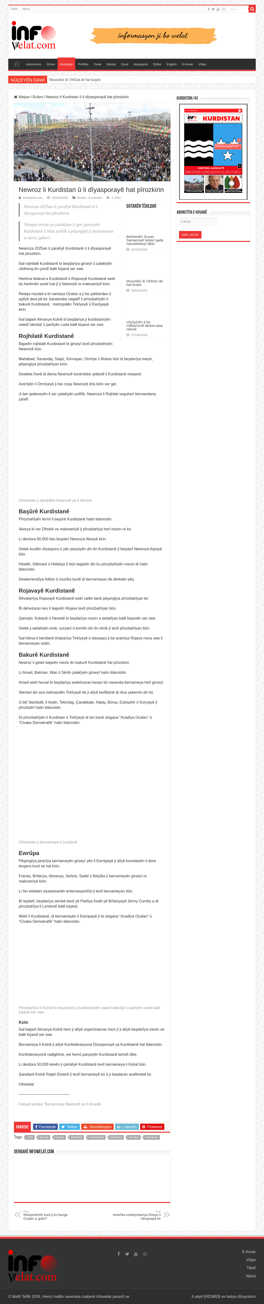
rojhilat (152, 1137)
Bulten (38, 97)
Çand (124, 64)
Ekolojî (111, 64)
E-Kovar (187, 64)
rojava (134, 1137)
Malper (22, 97)
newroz (116, 1137)
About (26, 9)
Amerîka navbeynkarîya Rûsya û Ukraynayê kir (136, 1215)
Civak (97, 64)
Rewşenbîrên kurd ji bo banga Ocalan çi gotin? (47, 1215)
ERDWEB (212, 1297)
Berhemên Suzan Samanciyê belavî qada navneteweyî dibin (144, 240)
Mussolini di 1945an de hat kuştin (74, 80)
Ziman (51, 64)
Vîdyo (202, 64)
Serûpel (17, 64)
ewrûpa (76, 1137)
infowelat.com (33, 198)
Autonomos (33, 64)
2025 (30, 1137)
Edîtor (157, 64)
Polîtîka (83, 64)
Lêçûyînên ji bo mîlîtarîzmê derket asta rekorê (144, 325)
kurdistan (96, 1137)
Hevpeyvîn (141, 64)
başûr (59, 1137)
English (172, 64)
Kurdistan (66, 64)
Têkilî (14, 9)
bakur (44, 1137)
